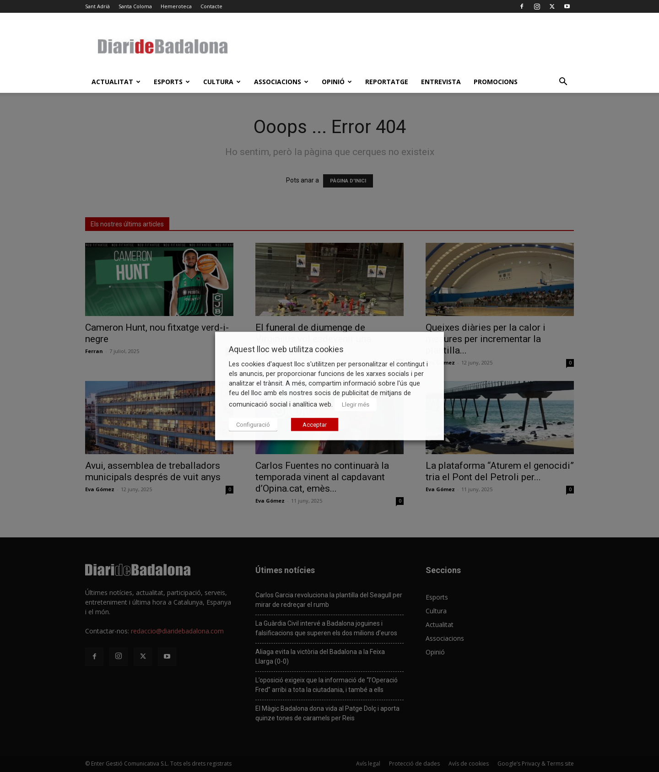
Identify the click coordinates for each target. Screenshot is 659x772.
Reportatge (386, 81)
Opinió (337, 81)
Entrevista (441, 81)
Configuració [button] (253, 424)
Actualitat (116, 81)
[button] (563, 82)
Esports (172, 81)
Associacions (281, 81)
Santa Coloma (135, 6)
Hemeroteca (176, 6)
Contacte (211, 6)
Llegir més (355, 404)
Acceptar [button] (314, 424)
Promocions (496, 81)
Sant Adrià (97, 6)
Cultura (222, 81)
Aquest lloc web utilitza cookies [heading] (286, 349)
